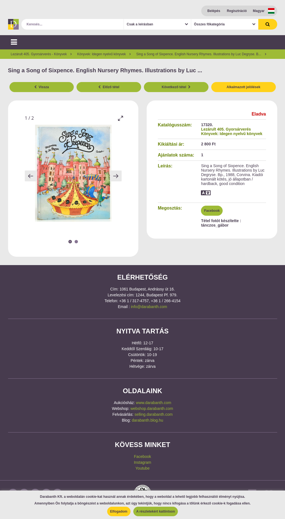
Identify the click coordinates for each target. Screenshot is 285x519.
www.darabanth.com (153, 402)
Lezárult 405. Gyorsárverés (226, 129)
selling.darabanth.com (153, 414)
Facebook (212, 211)
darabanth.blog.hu (147, 420)
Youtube (143, 468)
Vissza (41, 87)
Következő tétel (176, 87)
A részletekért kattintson (155, 511)
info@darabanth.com (149, 306)
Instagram (142, 462)
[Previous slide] (30, 175)
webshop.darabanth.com (152, 408)
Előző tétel (108, 87)
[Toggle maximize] (120, 118)
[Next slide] (116, 175)
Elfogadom (118, 511)
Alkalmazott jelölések (243, 87)
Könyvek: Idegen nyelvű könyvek (231, 133)
